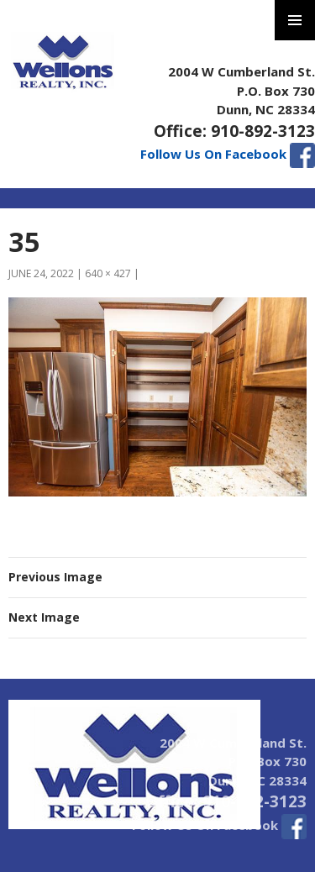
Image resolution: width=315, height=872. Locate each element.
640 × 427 (108, 273)
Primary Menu (295, 20)
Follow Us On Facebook (227, 153)
